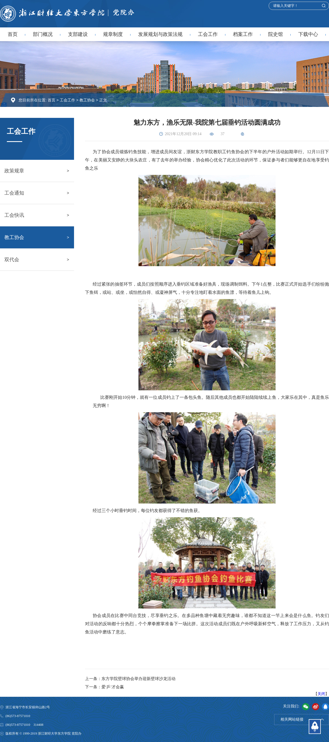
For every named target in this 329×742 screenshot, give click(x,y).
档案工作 (243, 34)
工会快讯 (14, 215)
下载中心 (308, 34)
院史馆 (275, 34)
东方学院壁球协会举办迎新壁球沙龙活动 (138, 678)
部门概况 (43, 34)
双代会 (11, 259)
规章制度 (113, 34)
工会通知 (14, 193)
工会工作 (208, 34)
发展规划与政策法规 (160, 34)
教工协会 (87, 100)
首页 (13, 34)
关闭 (321, 694)
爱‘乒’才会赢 (112, 686)
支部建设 (78, 34)
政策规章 (14, 171)
